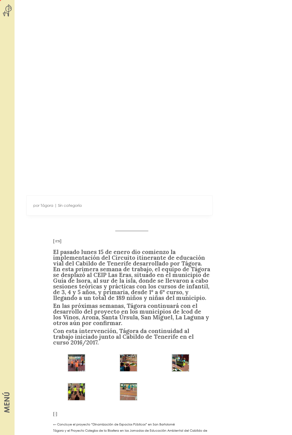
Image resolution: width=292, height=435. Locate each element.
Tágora (47, 205)
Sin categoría (70, 205)
